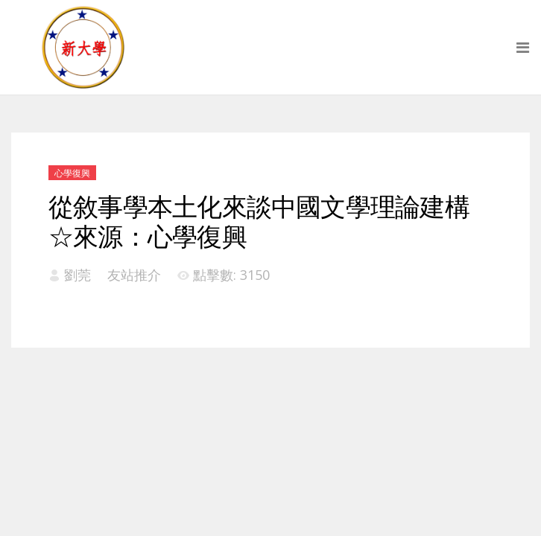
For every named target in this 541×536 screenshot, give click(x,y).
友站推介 (134, 275)
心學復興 (72, 173)
